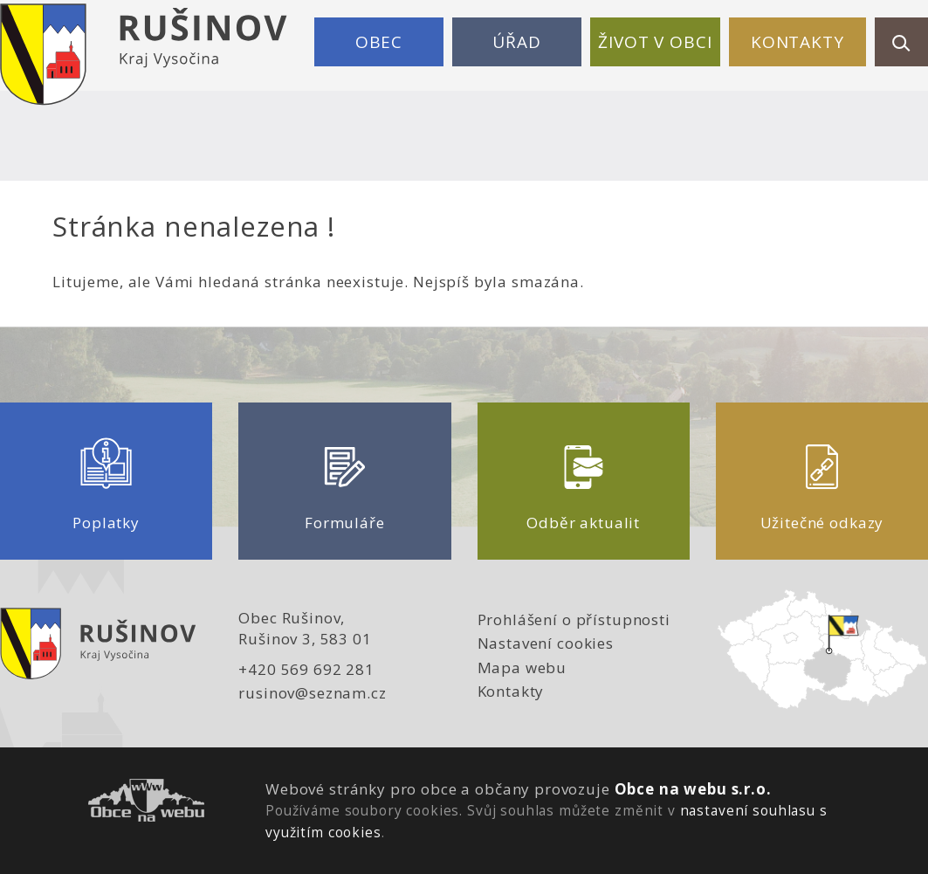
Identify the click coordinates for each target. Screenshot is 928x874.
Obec (378, 42)
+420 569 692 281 (306, 669)
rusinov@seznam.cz (312, 693)
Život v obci (654, 42)
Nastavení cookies (546, 643)
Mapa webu (522, 667)
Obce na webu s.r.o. (693, 789)
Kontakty (797, 42)
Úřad (516, 42)
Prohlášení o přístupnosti (574, 619)
